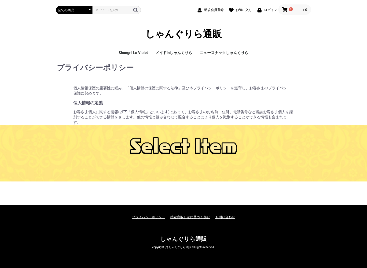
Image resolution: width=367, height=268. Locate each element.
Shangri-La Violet (133, 53)
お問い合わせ (225, 217)
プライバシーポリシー (148, 217)
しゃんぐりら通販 (183, 34)
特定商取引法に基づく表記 (190, 217)
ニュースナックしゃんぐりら (224, 53)
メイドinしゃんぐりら (173, 53)
